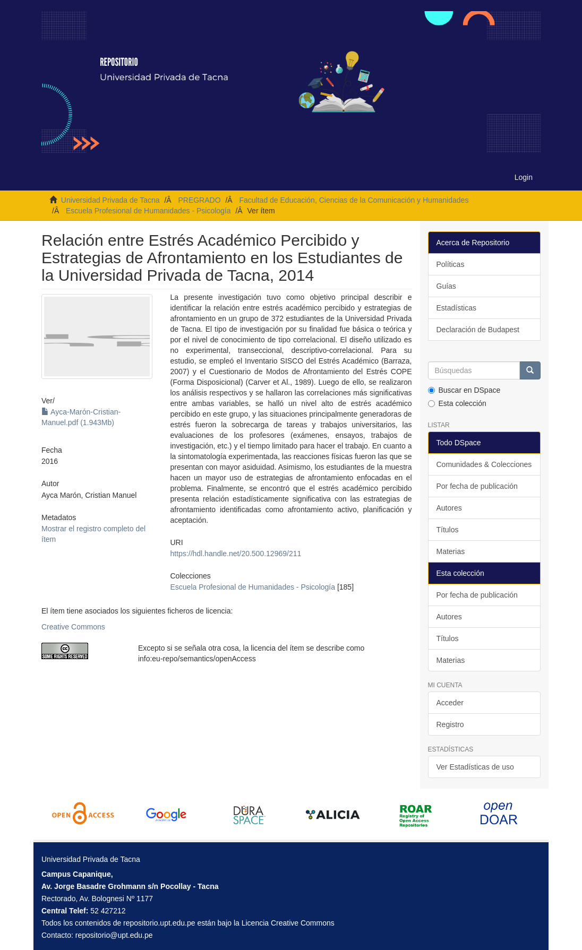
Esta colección (457, 403)
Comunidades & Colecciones (484, 464)
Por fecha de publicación (477, 486)
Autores (449, 508)
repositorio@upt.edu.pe (114, 935)
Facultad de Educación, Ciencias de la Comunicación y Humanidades (353, 200)
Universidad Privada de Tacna (110, 200)
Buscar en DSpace (464, 390)
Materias (451, 551)
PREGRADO (199, 200)
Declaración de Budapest (478, 329)
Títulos (448, 529)
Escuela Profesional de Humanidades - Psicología (148, 210)
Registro (450, 724)
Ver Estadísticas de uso (475, 767)
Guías (446, 286)
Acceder (450, 702)
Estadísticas (456, 308)
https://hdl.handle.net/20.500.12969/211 (236, 553)
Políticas (451, 264)
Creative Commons (73, 627)
